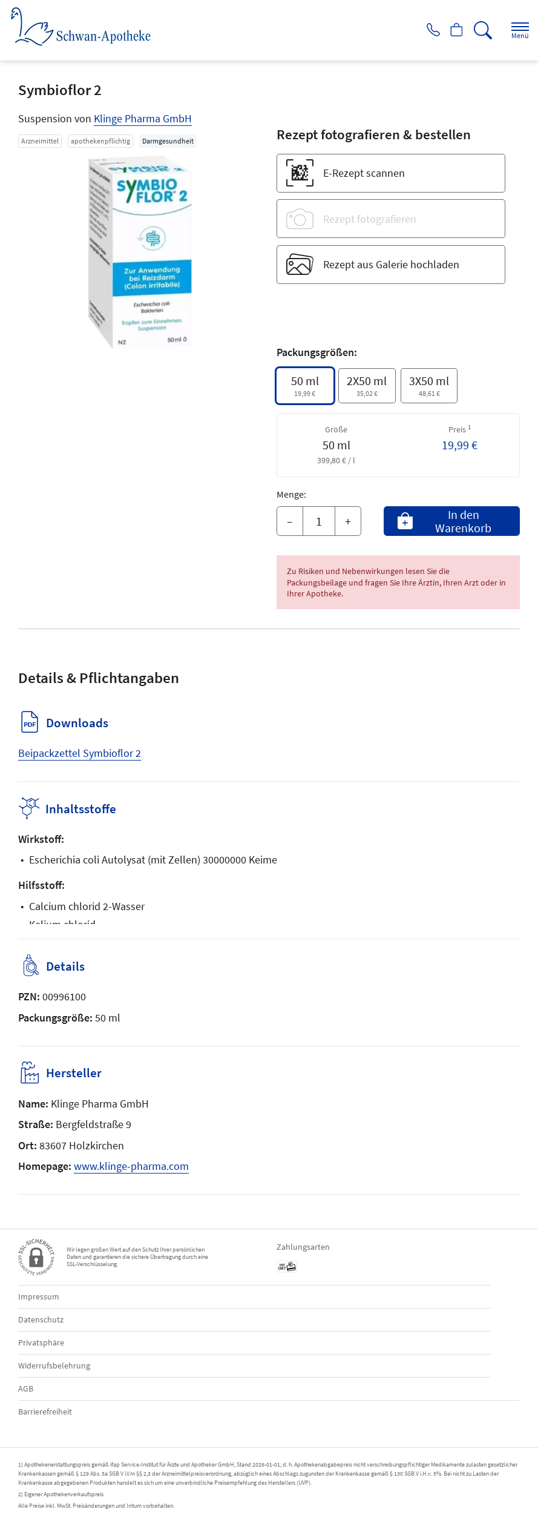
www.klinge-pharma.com (131, 1166)
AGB (25, 1388)
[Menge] (319, 521)
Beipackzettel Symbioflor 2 (79, 753)
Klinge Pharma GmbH (143, 118)
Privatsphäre (41, 1342)
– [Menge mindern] (290, 521)
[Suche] (480, 30)
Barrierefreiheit (45, 1411)
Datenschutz (41, 1319)
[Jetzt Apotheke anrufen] (423, 30)
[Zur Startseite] (85, 26)
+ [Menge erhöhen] (348, 521)
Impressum (38, 1296)
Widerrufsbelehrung (54, 1365)
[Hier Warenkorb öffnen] (452, 30)
